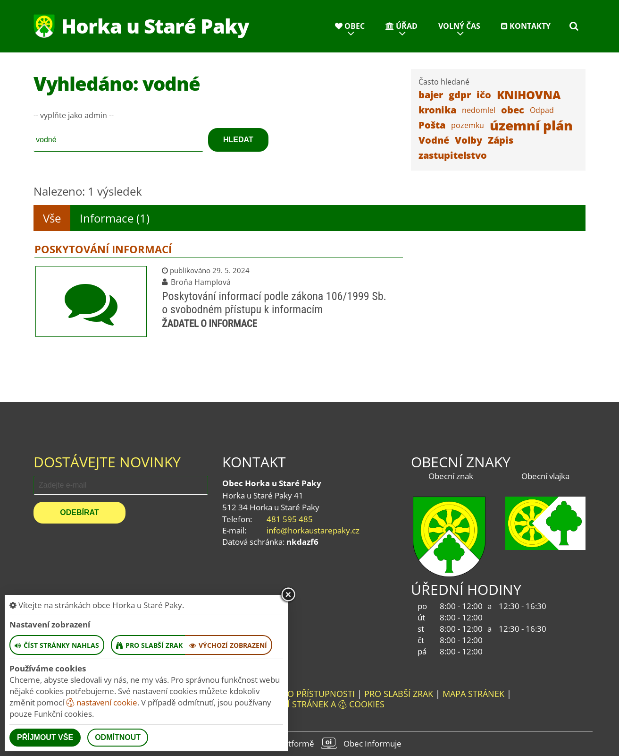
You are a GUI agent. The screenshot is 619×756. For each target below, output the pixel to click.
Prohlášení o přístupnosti (294, 693)
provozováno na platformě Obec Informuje (309, 743)
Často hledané (443, 82)
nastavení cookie (101, 702)
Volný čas (459, 26)
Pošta (431, 125)
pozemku (467, 125)
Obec (350, 26)
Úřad (401, 26)
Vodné (433, 140)
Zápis (500, 140)
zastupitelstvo (452, 155)
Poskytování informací (103, 249)
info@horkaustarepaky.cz (313, 530)
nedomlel (478, 110)
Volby (468, 140)
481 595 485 (290, 519)
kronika (437, 109)
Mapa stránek (473, 693)
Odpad (542, 110)
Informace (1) (115, 218)
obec (512, 109)
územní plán (531, 125)
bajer (430, 94)
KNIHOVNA (528, 95)
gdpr (460, 94)
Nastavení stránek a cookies (310, 704)
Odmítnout (118, 737)
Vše (52, 218)
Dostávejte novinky (107, 462)
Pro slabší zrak (398, 693)
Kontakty (526, 26)
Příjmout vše (45, 737)
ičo (484, 94)
